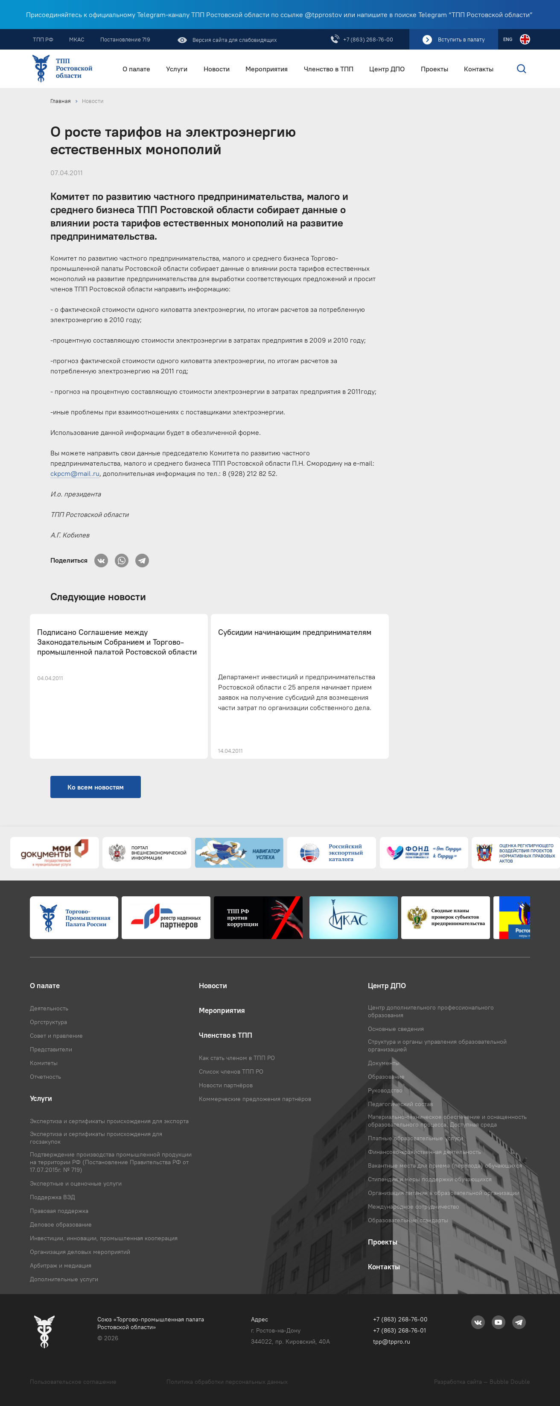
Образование (386, 1076)
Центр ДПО (387, 69)
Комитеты (44, 1063)
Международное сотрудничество (413, 1206)
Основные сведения (396, 1029)
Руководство (385, 1090)
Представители (51, 1049)
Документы (384, 1063)
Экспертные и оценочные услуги (76, 1183)
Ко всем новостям (95, 787)
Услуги (176, 69)
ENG (507, 39)
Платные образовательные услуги (415, 1138)
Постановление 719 (125, 39)
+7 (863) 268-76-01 (399, 1330)
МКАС (77, 39)
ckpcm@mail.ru (74, 473)
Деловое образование (61, 1224)
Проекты (434, 69)
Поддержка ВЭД (52, 1197)
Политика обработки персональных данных (227, 1381)
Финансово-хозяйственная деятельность (424, 1152)
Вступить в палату (461, 39)
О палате (136, 69)
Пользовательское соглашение (73, 1381)
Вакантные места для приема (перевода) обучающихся (445, 1165)
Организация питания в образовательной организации (443, 1193)
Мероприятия (266, 69)
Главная (60, 100)
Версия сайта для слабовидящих (234, 39)
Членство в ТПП (328, 69)
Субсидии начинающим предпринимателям (294, 632)
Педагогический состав (400, 1104)
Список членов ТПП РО (231, 1071)
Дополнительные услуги (64, 1279)
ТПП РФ (43, 39)
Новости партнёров (226, 1085)
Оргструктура (48, 1022)
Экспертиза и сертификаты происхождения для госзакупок (96, 1137)
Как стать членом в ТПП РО (237, 1058)
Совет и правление (56, 1035)
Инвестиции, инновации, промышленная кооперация (104, 1238)
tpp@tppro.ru (391, 1341)
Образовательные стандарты (408, 1220)
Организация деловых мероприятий (80, 1252)
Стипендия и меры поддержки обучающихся (430, 1179)
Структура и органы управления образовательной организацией (437, 1045)
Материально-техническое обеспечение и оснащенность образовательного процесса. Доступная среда (447, 1120)
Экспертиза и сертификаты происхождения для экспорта (109, 1121)
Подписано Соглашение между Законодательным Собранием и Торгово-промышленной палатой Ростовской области (117, 642)
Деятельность (49, 1008)
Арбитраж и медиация (60, 1265)
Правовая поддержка (59, 1211)
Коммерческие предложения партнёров (255, 1099)
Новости (217, 69)
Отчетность (45, 1076)
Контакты (478, 69)
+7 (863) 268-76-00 (368, 39)
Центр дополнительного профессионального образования (431, 1011)
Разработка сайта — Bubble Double (482, 1381)
